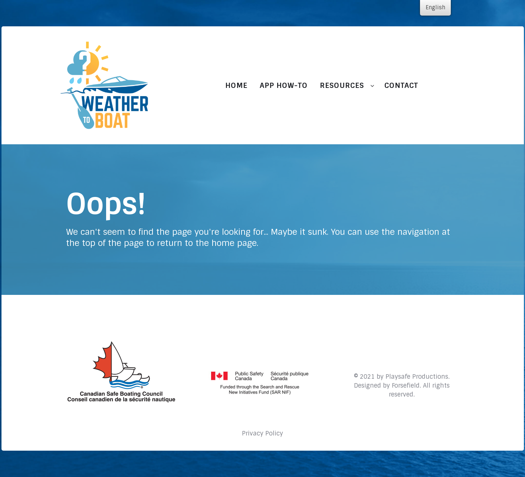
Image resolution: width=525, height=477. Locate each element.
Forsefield (406, 385)
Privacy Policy (262, 433)
